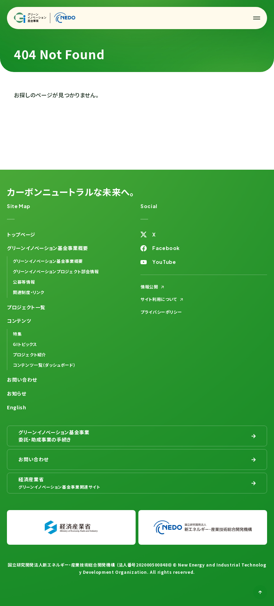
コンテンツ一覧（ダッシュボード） (44, 365)
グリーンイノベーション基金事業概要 (48, 261)
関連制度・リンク (28, 292)
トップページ (21, 234)
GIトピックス (25, 344)
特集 (17, 334)
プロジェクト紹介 (29, 354)
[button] (256, 18)
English (16, 407)
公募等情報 (24, 282)
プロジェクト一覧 (26, 307)
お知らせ (16, 393)
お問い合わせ (22, 379)
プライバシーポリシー (161, 312)
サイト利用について (158, 299)
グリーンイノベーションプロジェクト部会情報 (56, 271)
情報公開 (149, 286)
